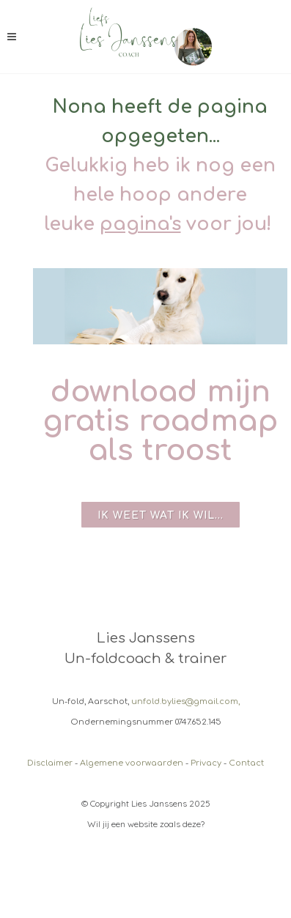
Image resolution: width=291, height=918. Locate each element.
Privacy (206, 763)
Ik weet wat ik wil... (160, 515)
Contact (246, 763)
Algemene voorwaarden (131, 763)
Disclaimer (50, 763)
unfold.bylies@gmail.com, (185, 701)
